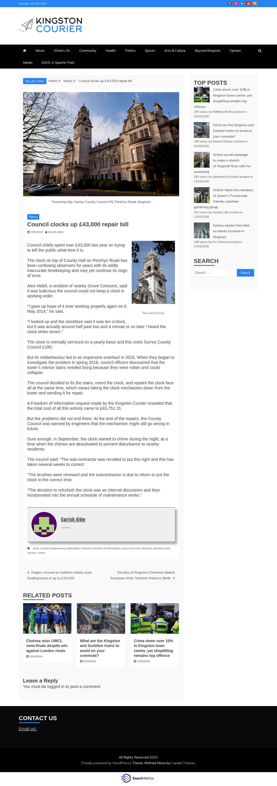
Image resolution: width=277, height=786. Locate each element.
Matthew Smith (222, 111)
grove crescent (131, 548)
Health (111, 50)
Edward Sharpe (223, 141)
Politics (130, 50)
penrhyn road (162, 548)
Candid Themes (183, 763)
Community (87, 50)
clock (36, 548)
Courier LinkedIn (242, 3)
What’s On (62, 50)
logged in (55, 686)
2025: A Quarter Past (58, 62)
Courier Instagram (236, 3)
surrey (41, 552)
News (40, 50)
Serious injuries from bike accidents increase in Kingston (231, 231)
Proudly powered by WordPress (105, 763)
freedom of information (106, 548)
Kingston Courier (230, 3)
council (44, 548)
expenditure (73, 548)
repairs (31, 552)
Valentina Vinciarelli (225, 176)
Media (27, 62)
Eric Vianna (220, 242)
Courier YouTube (248, 3)
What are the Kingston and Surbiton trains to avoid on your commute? (233, 130)
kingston (147, 548)
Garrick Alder (73, 519)
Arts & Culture (174, 50)
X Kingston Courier (254, 3)
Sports (150, 50)
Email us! (28, 728)
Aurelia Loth (220, 212)
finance (86, 548)
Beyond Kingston (208, 50)
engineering (57, 548)
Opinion (235, 50)
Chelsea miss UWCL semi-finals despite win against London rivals (47, 646)
